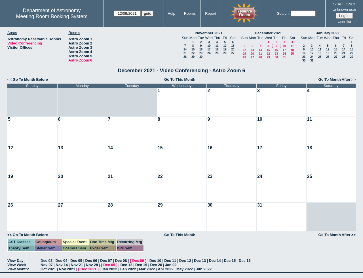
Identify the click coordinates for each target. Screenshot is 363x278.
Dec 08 (121, 260)
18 (216, 49)
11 (216, 45)
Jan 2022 (109, 269)
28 (185, 56)
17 (208, 49)
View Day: (16, 260)
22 (193, 53)
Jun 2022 (204, 269)
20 (232, 49)
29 (193, 56)
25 (216, 53)
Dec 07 (106, 260)
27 (232, 53)
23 (200, 53)
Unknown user (344, 9)
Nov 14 (62, 265)
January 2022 (327, 33)
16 (200, 49)
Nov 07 (47, 265)
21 (185, 53)
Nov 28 (92, 265)
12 (224, 45)
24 (208, 53)
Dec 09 (138, 260)
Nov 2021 (67, 269)
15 (193, 49)
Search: (283, 13)
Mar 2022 (147, 269)
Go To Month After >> (337, 79)
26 (224, 53)
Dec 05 (76, 260)
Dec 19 (141, 265)
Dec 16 (245, 260)
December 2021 (268, 33)
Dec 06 (91, 260)
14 (185, 49)
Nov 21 (77, 265)
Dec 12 (185, 260)
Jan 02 (170, 265)
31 (284, 57)
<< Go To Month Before (27, 79)
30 (200, 56)
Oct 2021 (48, 269)
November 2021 (209, 33)
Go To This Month (179, 79)
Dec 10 (155, 260)
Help (171, 13)
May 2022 (184, 269)
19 (224, 49)
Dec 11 (170, 260)
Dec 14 (215, 260)
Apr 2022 (166, 269)
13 (232, 45)
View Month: (18, 269)
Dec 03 (46, 260)
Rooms (190, 13)
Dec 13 (200, 260)
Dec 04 (61, 260)
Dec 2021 (88, 269)
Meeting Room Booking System (51, 16)
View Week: (17, 265)
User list (344, 22)
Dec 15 (230, 260)
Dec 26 (156, 265)
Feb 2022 (128, 269)
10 (208, 45)
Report (210, 13)
